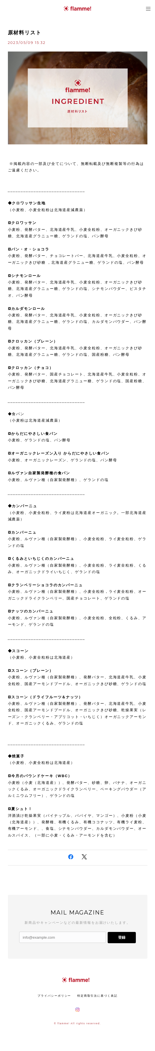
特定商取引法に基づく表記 (97, 995)
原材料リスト (25, 32)
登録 (121, 937)
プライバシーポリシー (54, 995)
